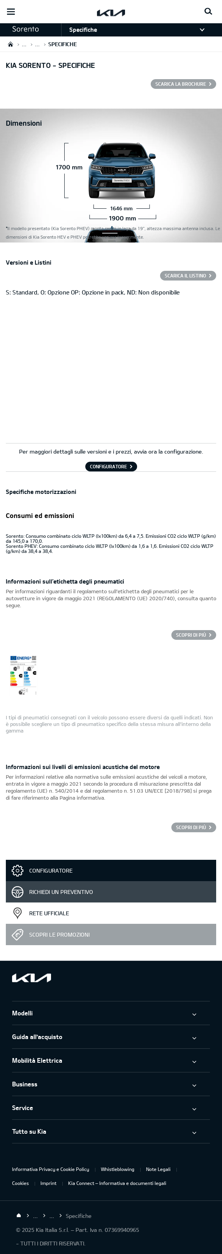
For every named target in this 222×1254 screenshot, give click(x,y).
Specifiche (83, 29)
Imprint (48, 1183)
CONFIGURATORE (108, 466)
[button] (30, 29)
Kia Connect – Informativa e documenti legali (117, 1183)
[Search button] (208, 12)
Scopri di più (191, 634)
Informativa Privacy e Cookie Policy (50, 1169)
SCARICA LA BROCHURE (180, 84)
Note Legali (158, 1169)
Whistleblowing (117, 1169)
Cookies (20, 1183)
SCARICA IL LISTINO (185, 275)
